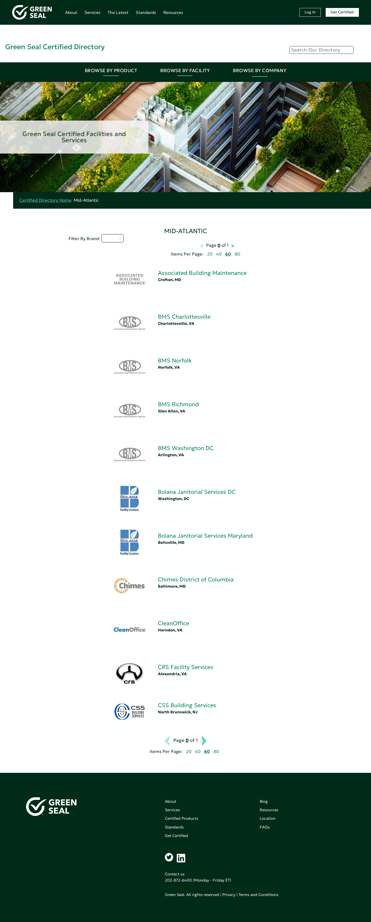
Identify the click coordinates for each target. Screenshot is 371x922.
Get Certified (342, 12)
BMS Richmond (178, 404)
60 (228, 254)
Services (92, 12)
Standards (146, 12)
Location (267, 818)
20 (210, 254)
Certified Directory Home (45, 200)
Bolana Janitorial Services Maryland (205, 535)
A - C (112, 238)
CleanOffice (173, 623)
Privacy (228, 894)
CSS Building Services (187, 705)
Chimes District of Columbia (196, 579)
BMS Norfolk (175, 360)
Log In (310, 12)
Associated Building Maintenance (202, 272)
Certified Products (181, 818)
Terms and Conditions (258, 894)
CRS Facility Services (185, 667)
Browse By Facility (185, 70)
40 (219, 254)
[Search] (321, 50)
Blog (264, 801)
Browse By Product (111, 70)
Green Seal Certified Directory (55, 47)
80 (237, 254)
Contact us (174, 874)
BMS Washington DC (186, 448)
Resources (173, 12)
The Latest (118, 12)
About (71, 12)
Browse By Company (259, 70)
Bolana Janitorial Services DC (197, 491)
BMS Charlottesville (184, 316)
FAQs (265, 827)
